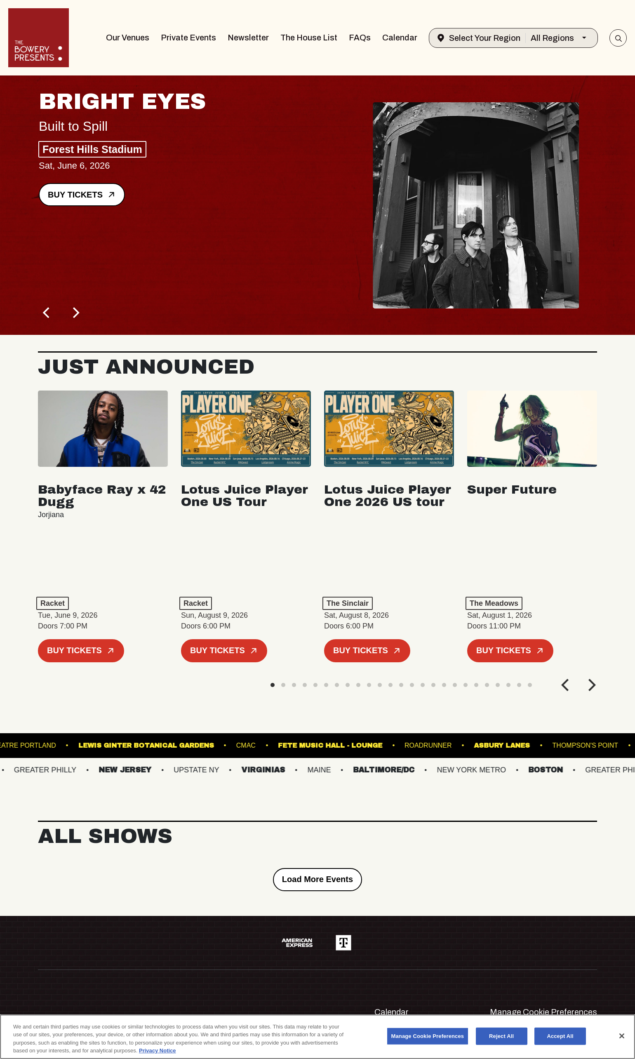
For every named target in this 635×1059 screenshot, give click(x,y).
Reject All (501, 1036)
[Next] (75, 313)
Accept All (560, 1036)
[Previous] (47, 313)
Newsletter (248, 37)
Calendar (399, 37)
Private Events (188, 37)
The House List (308, 37)
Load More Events (317, 879)
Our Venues (127, 37)
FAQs (360, 37)
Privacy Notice (157, 1050)
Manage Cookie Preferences (543, 1012)
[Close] (622, 1036)
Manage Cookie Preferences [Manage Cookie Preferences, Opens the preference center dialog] (427, 1036)
